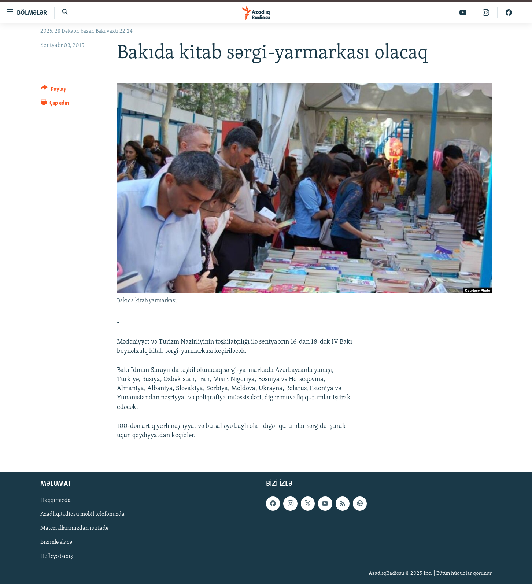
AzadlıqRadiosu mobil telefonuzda (82, 515)
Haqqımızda (55, 501)
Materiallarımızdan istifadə (74, 529)
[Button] (53, 90)
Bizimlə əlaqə (56, 543)
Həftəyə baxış (56, 556)
